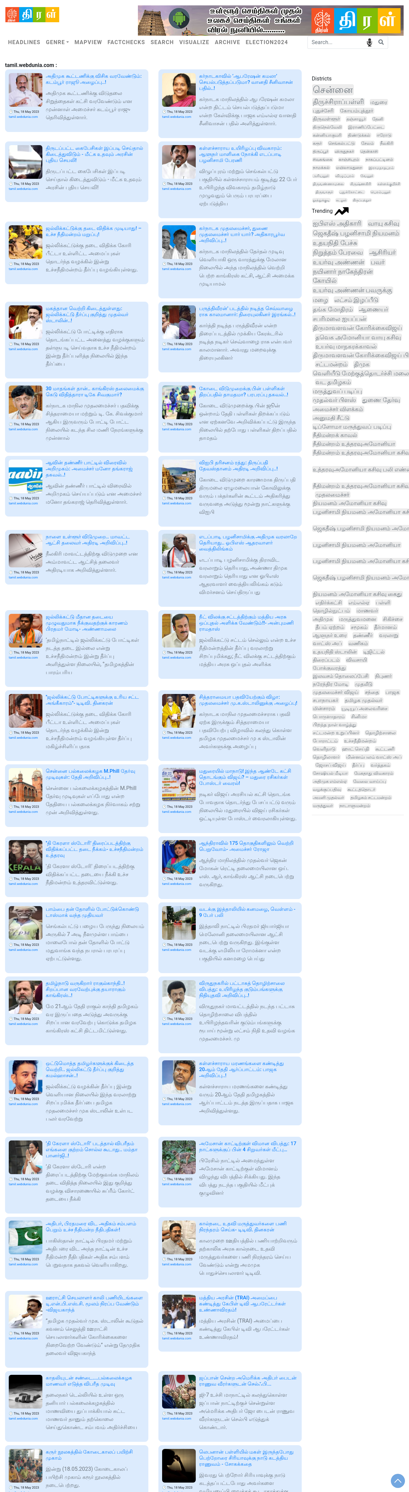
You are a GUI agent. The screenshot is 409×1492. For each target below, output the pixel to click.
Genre (55, 42)
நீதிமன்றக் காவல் (335, 435)
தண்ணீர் (363, 635)
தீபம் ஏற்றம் (329, 627)
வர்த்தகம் (380, 765)
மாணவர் (367, 610)
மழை (320, 300)
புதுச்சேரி (323, 111)
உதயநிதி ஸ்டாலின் (335, 652)
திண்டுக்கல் (359, 135)
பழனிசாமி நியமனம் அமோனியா (357, 545)
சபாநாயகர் (325, 700)
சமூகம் (359, 627)
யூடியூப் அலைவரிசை (364, 708)
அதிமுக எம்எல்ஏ (330, 781)
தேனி (377, 119)
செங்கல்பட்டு (341, 143)
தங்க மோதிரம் (333, 309)
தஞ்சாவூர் (356, 119)
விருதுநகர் (344, 151)
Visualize (194, 42)
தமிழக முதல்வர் (363, 700)
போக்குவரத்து (329, 668)
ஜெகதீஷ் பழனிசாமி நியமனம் (356, 233)
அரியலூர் (321, 176)
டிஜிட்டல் (373, 652)
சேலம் (367, 143)
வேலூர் (367, 176)
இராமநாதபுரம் (381, 168)
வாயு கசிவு (384, 223)
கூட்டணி (385, 749)
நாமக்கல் (321, 167)
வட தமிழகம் (333, 382)
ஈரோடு (384, 135)
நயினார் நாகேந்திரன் (343, 271)
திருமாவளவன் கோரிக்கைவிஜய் (357, 327)
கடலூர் (341, 200)
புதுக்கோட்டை (351, 192)
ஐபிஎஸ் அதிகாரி (337, 223)
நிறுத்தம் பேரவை (338, 252)
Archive (227, 42)
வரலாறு (388, 635)
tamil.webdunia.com (23, 117)
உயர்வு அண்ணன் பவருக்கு (352, 290)
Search (162, 42)
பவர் (378, 262)
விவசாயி (356, 660)
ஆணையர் (373, 309)
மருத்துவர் (323, 805)
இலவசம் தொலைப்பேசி (341, 676)
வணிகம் (358, 643)
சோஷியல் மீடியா (330, 773)
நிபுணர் (383, 676)
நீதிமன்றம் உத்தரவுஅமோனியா (354, 443)
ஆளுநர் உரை (330, 635)
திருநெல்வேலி (327, 127)
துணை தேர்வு (381, 400)
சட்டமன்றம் (331, 364)
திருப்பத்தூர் (362, 200)
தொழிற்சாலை (380, 732)
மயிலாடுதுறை (349, 167)
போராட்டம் (325, 740)
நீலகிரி (386, 143)
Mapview (88, 42)
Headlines (24, 42)
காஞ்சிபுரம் (349, 159)
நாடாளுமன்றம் (354, 805)
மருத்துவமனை (357, 619)
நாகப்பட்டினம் (379, 159)
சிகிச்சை (393, 619)
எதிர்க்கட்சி (328, 602)
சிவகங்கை (322, 159)
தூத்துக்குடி (321, 200)
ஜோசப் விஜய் (330, 765)
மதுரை (378, 102)
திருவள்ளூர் (326, 119)
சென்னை (333, 89)
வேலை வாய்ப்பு (369, 781)
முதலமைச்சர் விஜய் (336, 692)
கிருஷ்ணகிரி (360, 184)
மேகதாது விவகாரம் (373, 773)
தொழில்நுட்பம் (331, 610)
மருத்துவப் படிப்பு (337, 391)
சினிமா (359, 716)
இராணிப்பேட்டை (366, 127)
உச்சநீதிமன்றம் (360, 740)
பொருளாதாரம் (329, 717)
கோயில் (325, 281)
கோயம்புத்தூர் (356, 111)
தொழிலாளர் (326, 757)
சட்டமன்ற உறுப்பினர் (336, 732)
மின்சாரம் (324, 708)
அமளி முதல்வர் (328, 797)
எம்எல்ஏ (358, 602)
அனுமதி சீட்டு (331, 418)
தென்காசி (369, 151)
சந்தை (372, 692)
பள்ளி (383, 602)
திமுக (362, 364)
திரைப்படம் (326, 660)
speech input (369, 41)
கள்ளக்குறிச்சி (388, 184)
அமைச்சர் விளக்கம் (338, 409)
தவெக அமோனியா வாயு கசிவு (358, 337)
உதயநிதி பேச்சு (335, 243)
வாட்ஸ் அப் (327, 643)
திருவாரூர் (324, 192)
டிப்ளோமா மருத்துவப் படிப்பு (352, 426)
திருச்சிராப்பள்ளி (338, 102)
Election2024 (267, 42)
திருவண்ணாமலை (328, 184)
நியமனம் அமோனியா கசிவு (349, 503)
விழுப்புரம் (344, 176)
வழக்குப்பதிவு (327, 789)
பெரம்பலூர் (381, 192)
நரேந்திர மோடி (330, 684)
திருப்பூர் (320, 151)
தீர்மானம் (385, 627)
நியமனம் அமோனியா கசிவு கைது (357, 594)
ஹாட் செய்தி (355, 749)
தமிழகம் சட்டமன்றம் (370, 797)
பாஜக (392, 692)
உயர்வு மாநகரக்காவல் (346, 346)
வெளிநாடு (324, 749)
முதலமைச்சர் (332, 494)
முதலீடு (363, 684)
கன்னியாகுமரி (327, 135)
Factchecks (126, 42)
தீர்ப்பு (358, 765)
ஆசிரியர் (382, 252)
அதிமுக (323, 619)
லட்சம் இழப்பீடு (356, 299)
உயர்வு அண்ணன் (338, 262)
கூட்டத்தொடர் (361, 789)
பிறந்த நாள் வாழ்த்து (334, 724)
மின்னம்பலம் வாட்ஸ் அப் (374, 757)
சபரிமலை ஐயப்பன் (339, 318)
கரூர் (317, 143)
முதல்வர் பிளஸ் (334, 400)
